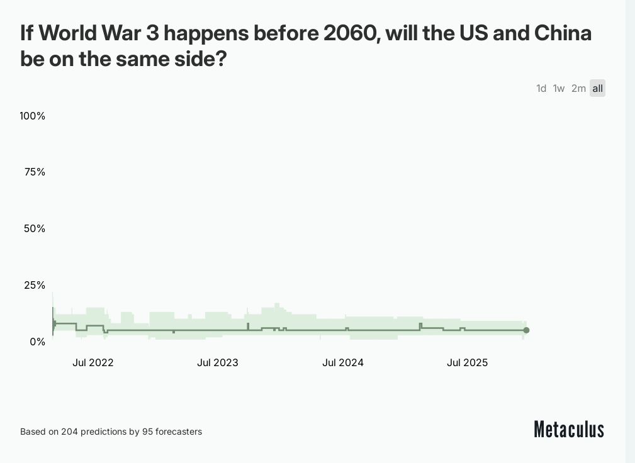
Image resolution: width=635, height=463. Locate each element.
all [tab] (597, 88)
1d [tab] (541, 88)
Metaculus (569, 429)
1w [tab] (559, 88)
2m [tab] (579, 88)
